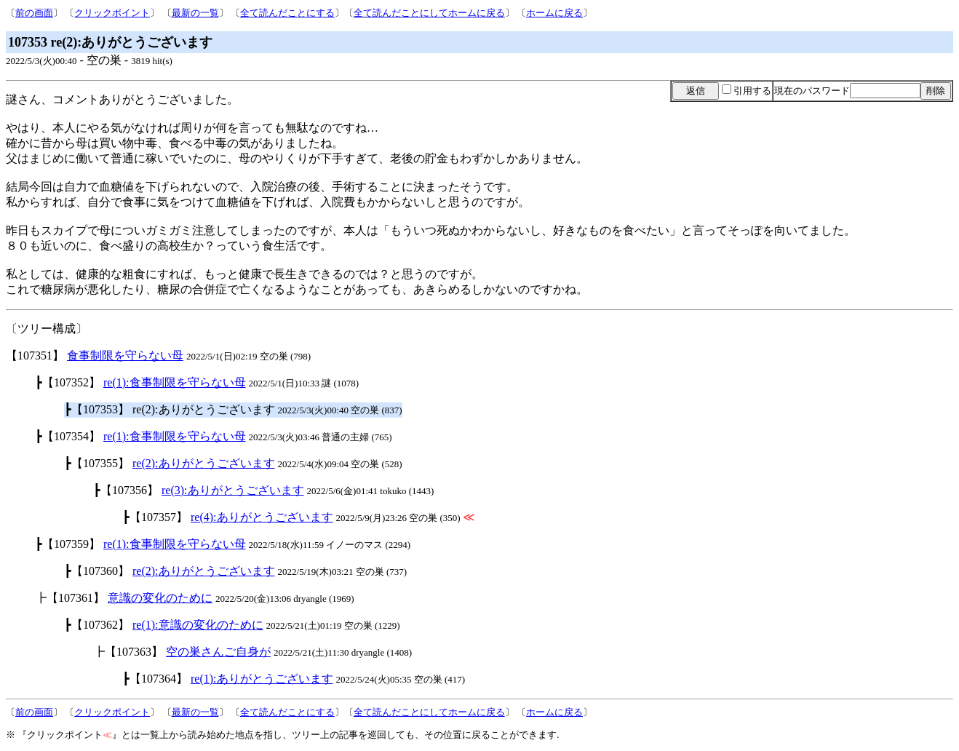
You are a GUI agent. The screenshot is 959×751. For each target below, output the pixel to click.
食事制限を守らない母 (125, 355)
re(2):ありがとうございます (203, 463)
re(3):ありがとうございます (233, 490)
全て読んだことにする (287, 12)
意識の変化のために (160, 598)
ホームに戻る (554, 12)
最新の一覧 (195, 12)
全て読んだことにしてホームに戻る (429, 12)
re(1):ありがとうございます (262, 678)
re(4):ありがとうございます (262, 517)
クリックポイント (112, 12)
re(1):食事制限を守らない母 (174, 382)
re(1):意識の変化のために (197, 625)
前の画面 (34, 12)
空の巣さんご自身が (218, 651)
